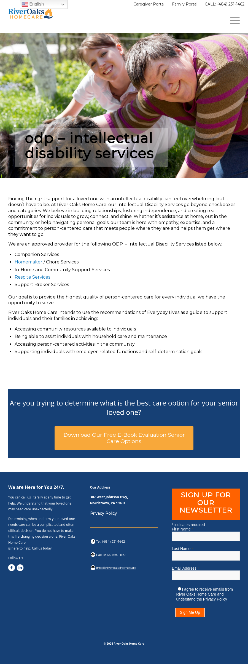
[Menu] (232, 20)
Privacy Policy (103, 513)
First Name (182, 529)
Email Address (185, 568)
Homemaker (28, 262)
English (32, 4)
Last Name (182, 548)
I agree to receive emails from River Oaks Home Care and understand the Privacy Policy (204, 594)
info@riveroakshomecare (116, 568)
